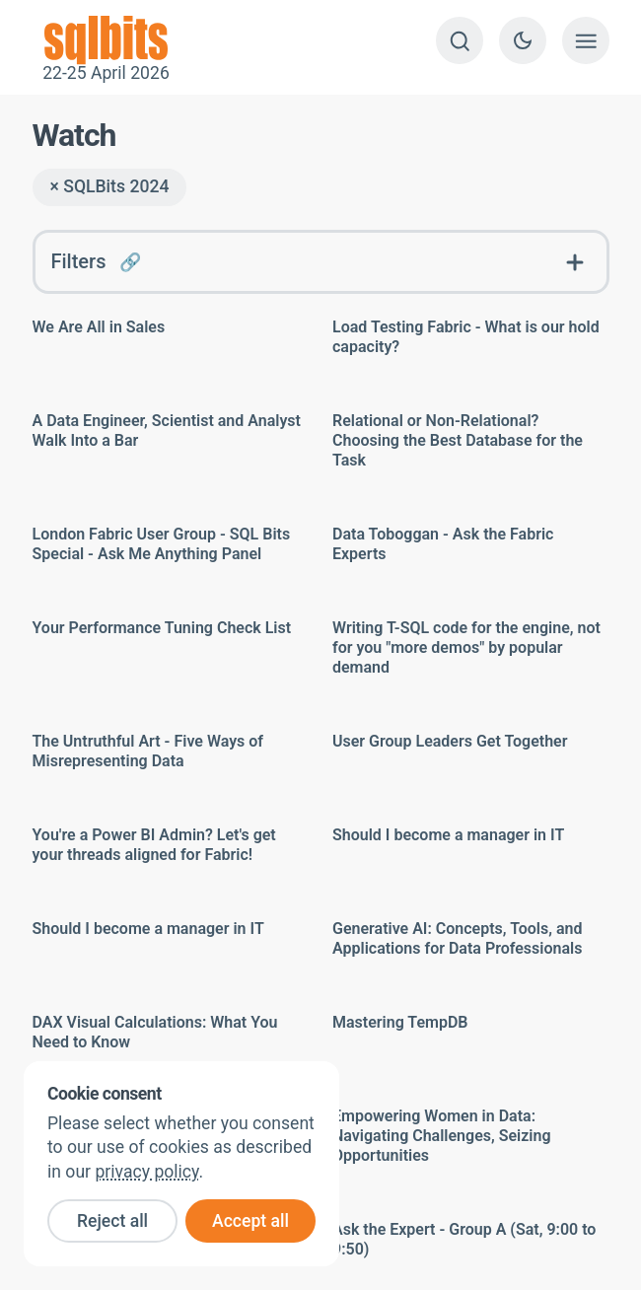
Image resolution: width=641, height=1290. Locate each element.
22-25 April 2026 (106, 40)
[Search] (459, 40)
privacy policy (146, 1172)
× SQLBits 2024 (110, 186)
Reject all (112, 1221)
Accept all (250, 1221)
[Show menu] (585, 40)
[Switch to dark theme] (522, 40)
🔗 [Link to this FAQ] (130, 261)
